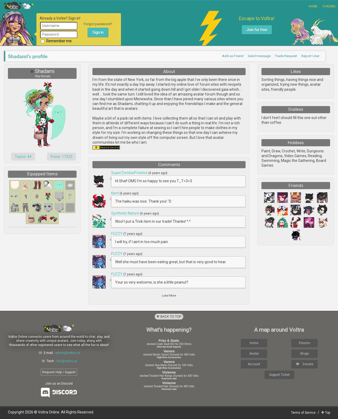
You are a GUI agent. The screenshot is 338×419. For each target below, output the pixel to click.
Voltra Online (19, 6)
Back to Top (169, 316)
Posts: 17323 (61, 156)
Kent (115, 193)
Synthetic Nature (125, 213)
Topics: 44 (23, 156)
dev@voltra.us (66, 361)
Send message (259, 56)
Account (254, 364)
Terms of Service (303, 413)
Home (313, 6)
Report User (310, 56)
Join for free (256, 30)
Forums (329, 6)
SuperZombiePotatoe (129, 173)
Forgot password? (98, 24)
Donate (304, 364)
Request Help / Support (59, 372)
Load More (169, 295)
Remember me (56, 41)
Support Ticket (279, 375)
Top (325, 413)
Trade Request (286, 56)
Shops (304, 354)
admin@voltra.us (67, 353)
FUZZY (117, 233)
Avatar (254, 354)
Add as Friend (232, 56)
